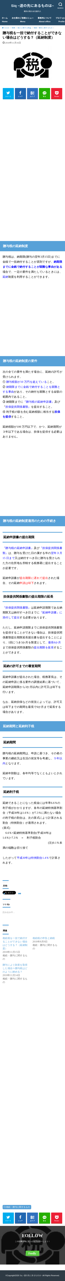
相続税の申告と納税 (44, 938)
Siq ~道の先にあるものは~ (32, 6)
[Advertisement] (32, 134)
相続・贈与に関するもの (18, 1207)
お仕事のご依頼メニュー (23, 20)
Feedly (32, 1253)
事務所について (44, 20)
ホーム (5, 20)
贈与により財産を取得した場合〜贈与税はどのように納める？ (15, 968)
